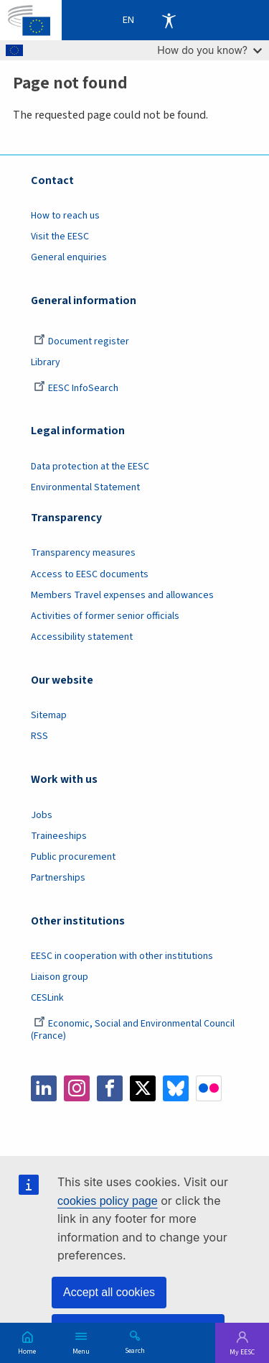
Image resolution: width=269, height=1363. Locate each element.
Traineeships (59, 836)
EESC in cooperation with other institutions (122, 956)
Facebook (110, 1088)
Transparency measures (83, 553)
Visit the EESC (60, 236)
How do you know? (209, 50)
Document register (81, 341)
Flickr (209, 1088)
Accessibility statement (82, 637)
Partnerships (58, 878)
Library (45, 362)
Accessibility (168, 20)
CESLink (47, 998)
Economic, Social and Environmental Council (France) (133, 1029)
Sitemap (49, 715)
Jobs (41, 815)
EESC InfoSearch (76, 388)
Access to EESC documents (89, 574)
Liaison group (59, 977)
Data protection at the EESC (90, 466)
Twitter (143, 1088)
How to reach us (65, 215)
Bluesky (176, 1088)
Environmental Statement (85, 487)
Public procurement (73, 857)
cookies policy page (107, 1201)
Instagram (77, 1088)
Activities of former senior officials (105, 616)
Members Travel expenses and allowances (122, 595)
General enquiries (69, 257)
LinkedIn (44, 1088)
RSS (39, 736)
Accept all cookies (109, 1292)
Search (135, 1350)
